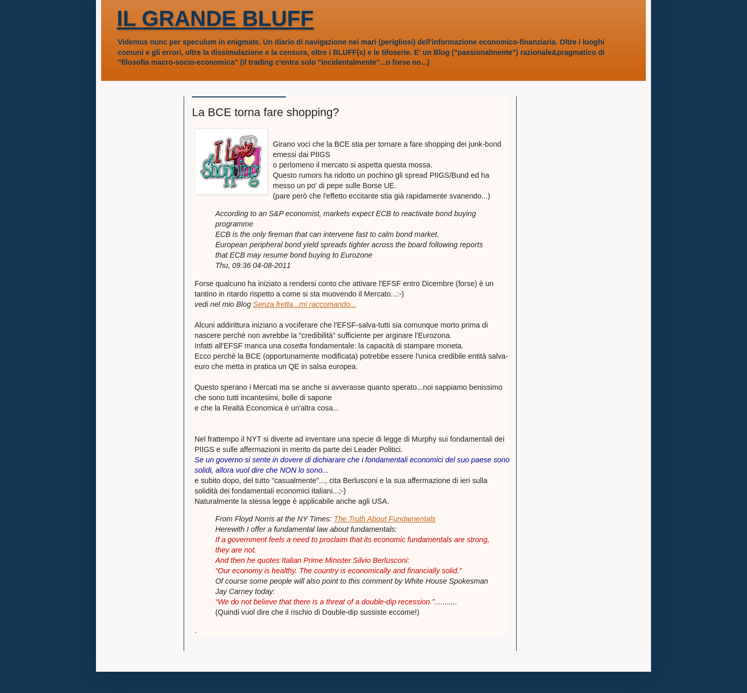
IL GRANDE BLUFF (215, 18)
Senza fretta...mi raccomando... (304, 304)
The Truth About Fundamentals (384, 519)
